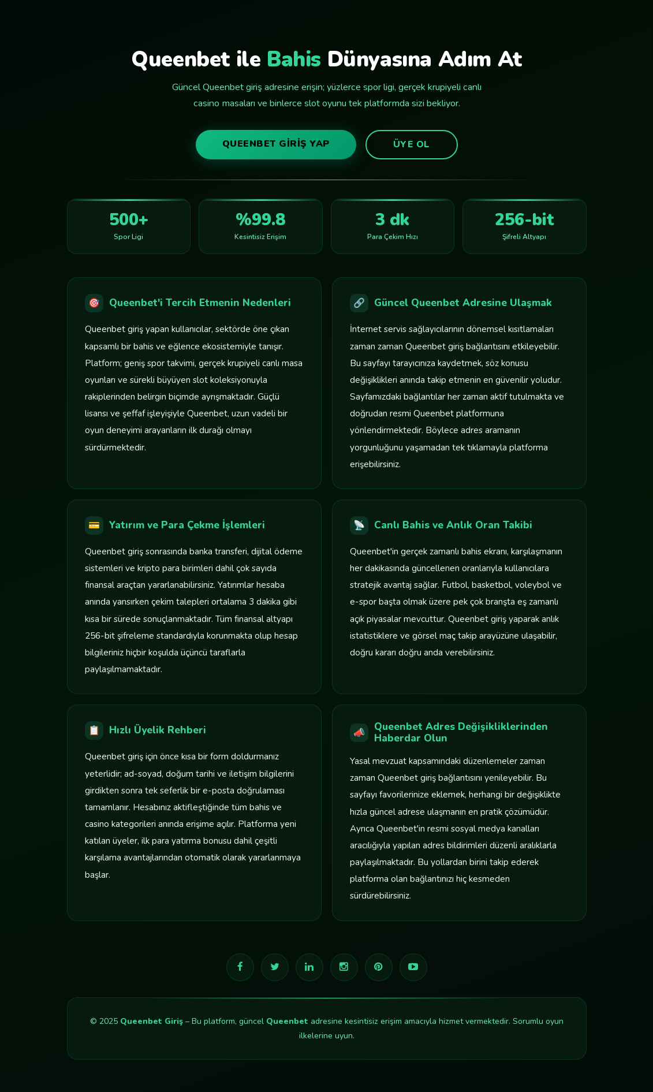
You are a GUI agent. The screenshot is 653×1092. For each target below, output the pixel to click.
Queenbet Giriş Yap (276, 143)
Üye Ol (411, 144)
